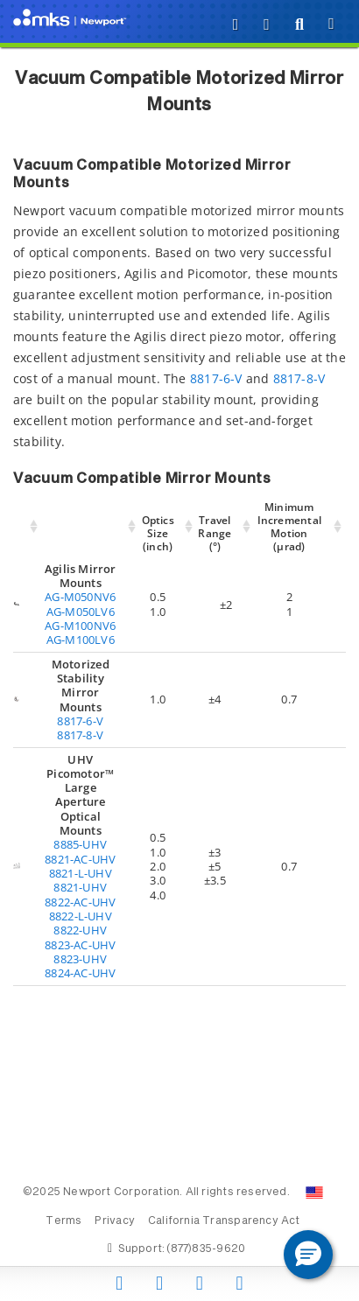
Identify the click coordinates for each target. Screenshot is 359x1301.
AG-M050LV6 (80, 611)
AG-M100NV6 (80, 625)
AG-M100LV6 (80, 639)
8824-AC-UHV (80, 973)
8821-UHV (80, 887)
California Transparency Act (224, 1221)
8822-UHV (80, 930)
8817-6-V (216, 378)
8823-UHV (80, 959)
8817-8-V (299, 378)
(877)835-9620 (205, 1249)
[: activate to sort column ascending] (27, 526)
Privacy (114, 1221)
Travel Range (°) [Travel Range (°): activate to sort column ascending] (214, 533)
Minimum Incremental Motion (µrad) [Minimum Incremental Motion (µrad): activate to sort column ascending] (289, 527)
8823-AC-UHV (80, 945)
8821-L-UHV (80, 873)
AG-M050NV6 (80, 597)
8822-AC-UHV (80, 902)
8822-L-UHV (80, 916)
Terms (63, 1221)
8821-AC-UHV (80, 859)
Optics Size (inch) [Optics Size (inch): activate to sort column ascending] (158, 533)
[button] (308, 1254)
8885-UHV (80, 844)
